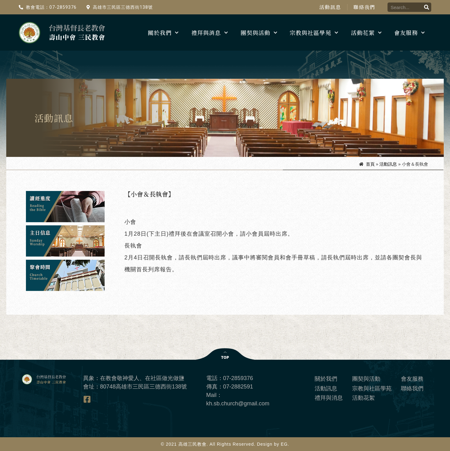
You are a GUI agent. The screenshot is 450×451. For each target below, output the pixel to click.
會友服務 (409, 33)
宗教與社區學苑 (314, 33)
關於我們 (163, 33)
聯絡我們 (364, 7)
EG (284, 444)
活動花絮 (366, 33)
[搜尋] (426, 7)
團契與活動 (259, 33)
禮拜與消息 (209, 33)
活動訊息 (330, 7)
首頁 (370, 164)
